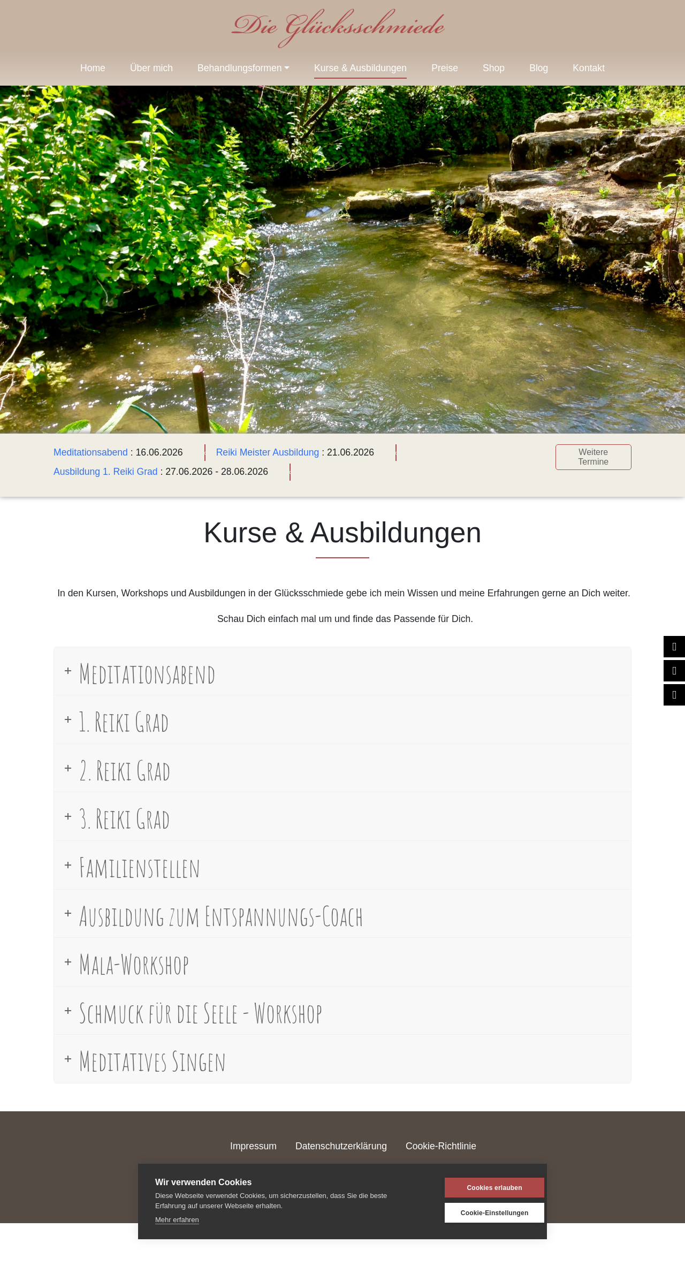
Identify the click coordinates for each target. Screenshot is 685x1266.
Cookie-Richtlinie (441, 1146)
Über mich (151, 68)
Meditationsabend (91, 452)
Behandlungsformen (239, 68)
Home (92, 68)
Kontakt (589, 68)
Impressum (253, 1146)
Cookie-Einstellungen (479, 1213)
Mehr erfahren (177, 1220)
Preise (444, 68)
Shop (494, 68)
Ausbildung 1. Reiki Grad (106, 471)
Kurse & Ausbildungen (360, 68)
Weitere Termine (593, 457)
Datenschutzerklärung (341, 1146)
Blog (538, 68)
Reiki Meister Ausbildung (267, 452)
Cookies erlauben (478, 1188)
